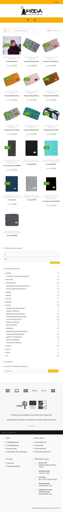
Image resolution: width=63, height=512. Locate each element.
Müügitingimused (13, 442)
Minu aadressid (40, 449)
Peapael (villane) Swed (11, 130)
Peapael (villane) (11, 61)
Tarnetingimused (12, 445)
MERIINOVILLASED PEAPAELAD (17, 331)
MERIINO (17, 160)
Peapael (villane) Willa (51, 96)
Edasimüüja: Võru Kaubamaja (17, 452)
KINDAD (8, 295)
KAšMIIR (8, 292)
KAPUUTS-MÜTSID (12, 311)
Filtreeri (55, 263)
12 (52, 30)
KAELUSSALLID (8, 160)
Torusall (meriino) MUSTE (51, 201)
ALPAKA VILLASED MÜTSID (15, 308)
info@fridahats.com (45, 494)
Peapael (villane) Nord (31, 130)
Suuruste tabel (12, 449)
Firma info (10, 463)
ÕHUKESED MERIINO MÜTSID (16, 317)
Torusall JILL (12, 200)
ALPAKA (8, 273)
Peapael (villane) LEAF (51, 130)
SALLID (7, 349)
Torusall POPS (31, 200)
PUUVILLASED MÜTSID (14, 320)
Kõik (58, 30)
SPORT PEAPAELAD (13, 340)
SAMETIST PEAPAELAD (14, 337)
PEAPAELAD (7, 57)
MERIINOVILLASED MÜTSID (15, 314)
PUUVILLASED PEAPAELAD (15, 334)
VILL (12, 57)
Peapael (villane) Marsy (51, 61)
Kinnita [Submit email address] (53, 371)
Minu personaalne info (43, 452)
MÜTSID (8, 305)
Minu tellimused (40, 442)
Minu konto (39, 445)
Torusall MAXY (51, 164)
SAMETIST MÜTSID (12, 322)
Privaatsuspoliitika (13, 466)
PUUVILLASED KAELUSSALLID (31, 161)
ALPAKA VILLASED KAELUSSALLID (17, 276)
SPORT (7, 353)
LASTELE (8, 299)
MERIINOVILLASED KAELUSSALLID (12, 162)
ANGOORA (9, 280)
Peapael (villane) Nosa (31, 96)
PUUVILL (36, 160)
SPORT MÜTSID (11, 325)
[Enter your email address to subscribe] (31, 371)
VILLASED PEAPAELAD (14, 58)
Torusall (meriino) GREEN (11, 166)
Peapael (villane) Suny (12, 96)
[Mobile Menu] (35, 20)
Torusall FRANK (12, 235)
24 (55, 30)
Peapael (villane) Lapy (31, 61)
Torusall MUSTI (31, 164)
